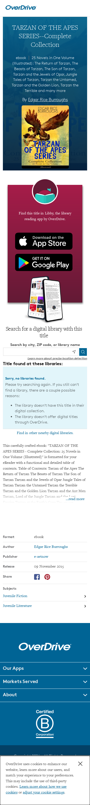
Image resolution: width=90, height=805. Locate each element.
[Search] (83, 352)
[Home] (21, 8)
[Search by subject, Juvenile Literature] (45, 606)
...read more (75, 499)
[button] (45, 668)
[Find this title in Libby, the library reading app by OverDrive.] (45, 244)
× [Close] (80, 764)
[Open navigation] (81, 7)
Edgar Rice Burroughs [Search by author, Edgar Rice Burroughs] (48, 99)
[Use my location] (74, 352)
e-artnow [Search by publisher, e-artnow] (41, 557)
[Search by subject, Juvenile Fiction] (45, 596)
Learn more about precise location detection (57, 358)
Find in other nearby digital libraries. (45, 433)
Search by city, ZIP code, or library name (45, 344)
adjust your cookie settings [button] (43, 792)
